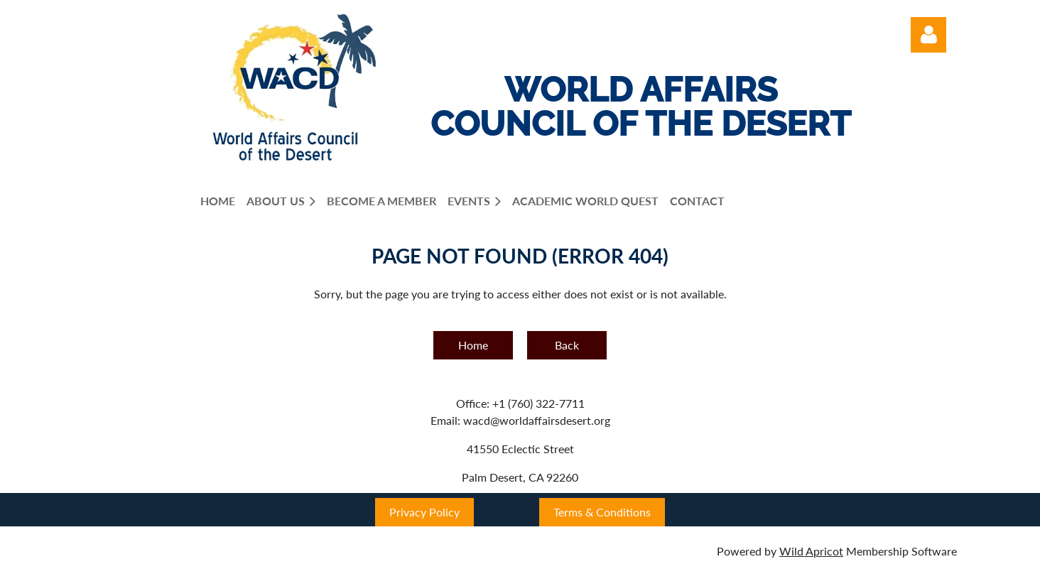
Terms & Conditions (602, 512)
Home (473, 345)
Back (567, 345)
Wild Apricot (811, 551)
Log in (928, 35)
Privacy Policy (424, 512)
